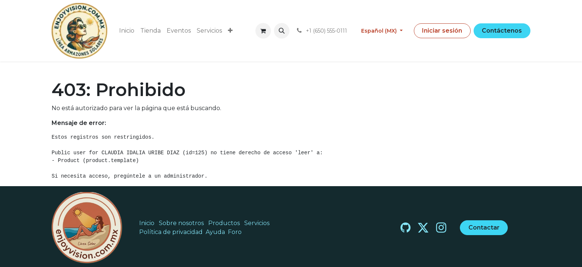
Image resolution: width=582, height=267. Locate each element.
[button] (282, 31)
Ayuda (215, 231)
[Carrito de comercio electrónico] (263, 31)
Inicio (146, 223)
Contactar (484, 227)
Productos (224, 223)
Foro (235, 231)
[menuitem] (126, 30)
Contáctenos (502, 30)
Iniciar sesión (442, 30)
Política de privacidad (171, 231)
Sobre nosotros (181, 223)
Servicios (256, 223)
